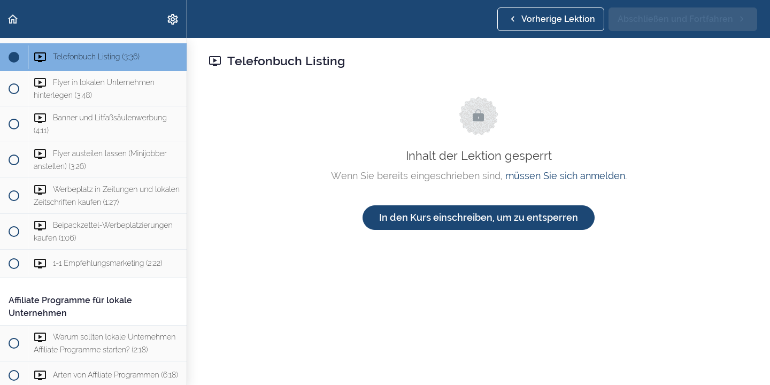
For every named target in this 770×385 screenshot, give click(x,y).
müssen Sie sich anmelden (565, 175)
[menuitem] (173, 19)
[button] (13, 19)
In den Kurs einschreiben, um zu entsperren (478, 217)
